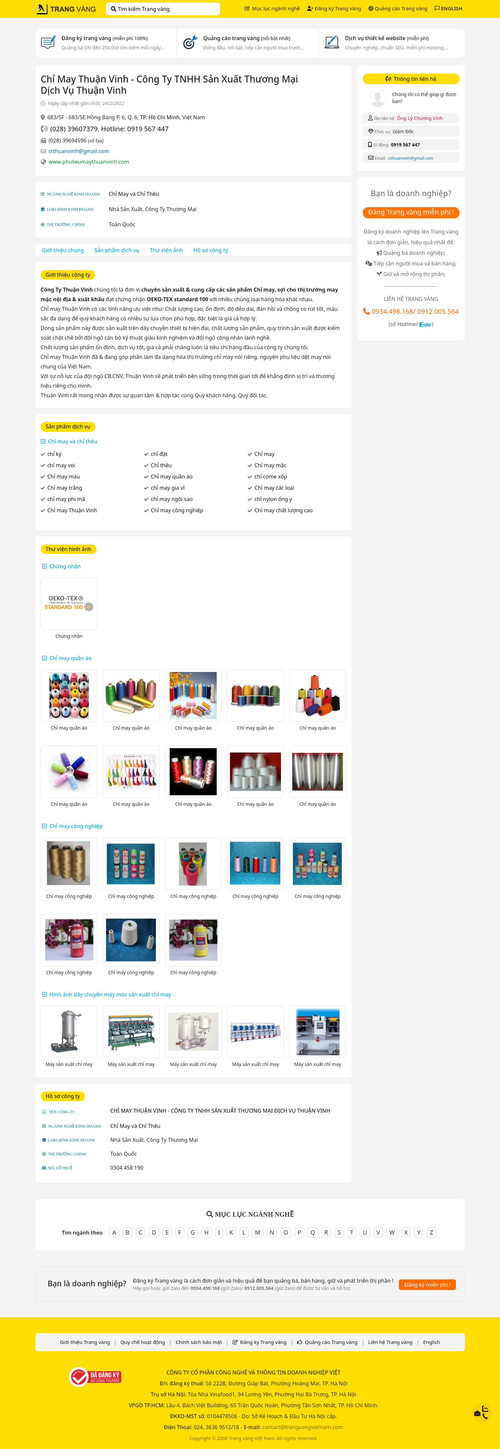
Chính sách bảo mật (199, 1342)
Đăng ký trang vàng (105, 38)
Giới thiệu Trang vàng (85, 1342)
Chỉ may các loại (274, 487)
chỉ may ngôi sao (172, 499)
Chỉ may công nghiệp (177, 510)
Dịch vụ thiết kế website (387, 38)
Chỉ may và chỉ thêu (72, 441)
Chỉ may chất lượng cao (283, 510)
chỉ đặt (159, 454)
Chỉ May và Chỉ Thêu (134, 193)
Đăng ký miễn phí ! (427, 1284)
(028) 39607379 (74, 128)
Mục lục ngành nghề (272, 8)
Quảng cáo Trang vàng (397, 8)
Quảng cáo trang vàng (246, 38)
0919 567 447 (405, 144)
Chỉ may (264, 454)
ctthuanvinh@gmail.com (79, 151)
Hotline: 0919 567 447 (134, 128)
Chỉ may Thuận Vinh (72, 510)
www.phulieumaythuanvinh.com (89, 161)
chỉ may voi (61, 465)
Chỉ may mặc (270, 465)
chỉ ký (54, 454)
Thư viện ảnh (166, 250)
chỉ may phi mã (66, 499)
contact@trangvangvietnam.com (302, 1427)
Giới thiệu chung (63, 250)
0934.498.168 (392, 311)
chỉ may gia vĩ (167, 487)
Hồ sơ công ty (211, 250)
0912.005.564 (438, 311)
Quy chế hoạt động (143, 1342)
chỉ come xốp (270, 476)
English (431, 1342)
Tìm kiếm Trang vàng (140, 9)
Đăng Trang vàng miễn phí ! (411, 211)
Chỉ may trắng (64, 487)
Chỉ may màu (63, 476)
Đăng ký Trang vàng (334, 8)
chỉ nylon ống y (273, 499)
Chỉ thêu (161, 465)
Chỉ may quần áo (172, 476)
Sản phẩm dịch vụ (116, 250)
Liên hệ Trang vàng (390, 1342)
